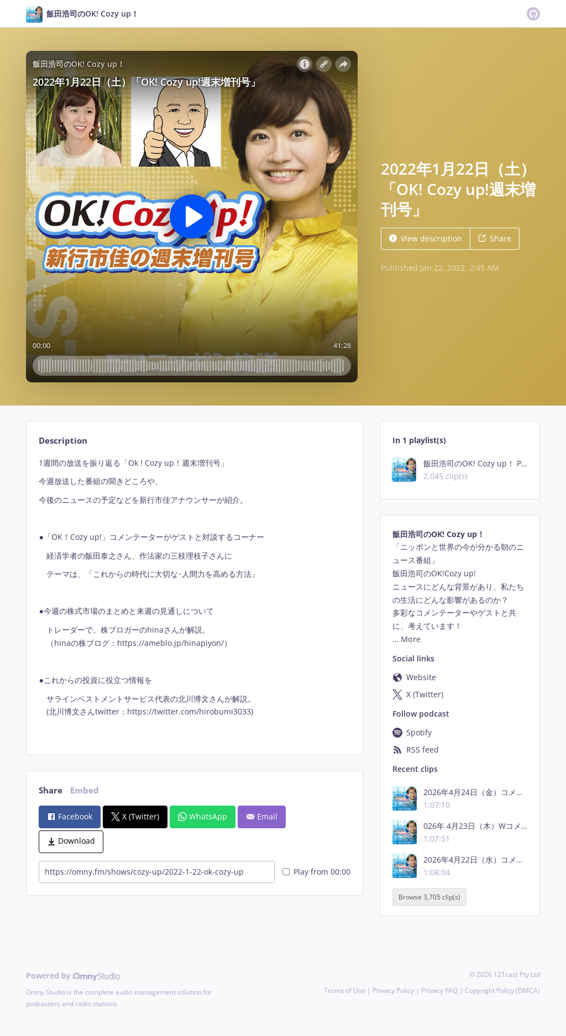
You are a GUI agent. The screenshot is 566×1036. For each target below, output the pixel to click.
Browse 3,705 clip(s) (429, 897)
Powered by (73, 975)
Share (494, 238)
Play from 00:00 (316, 871)
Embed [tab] (84, 790)
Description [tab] (63, 440)
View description (425, 238)
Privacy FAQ (439, 990)
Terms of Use (344, 990)
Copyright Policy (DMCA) (502, 990)
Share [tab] (50, 790)
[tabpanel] (194, 596)
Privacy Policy (393, 990)
